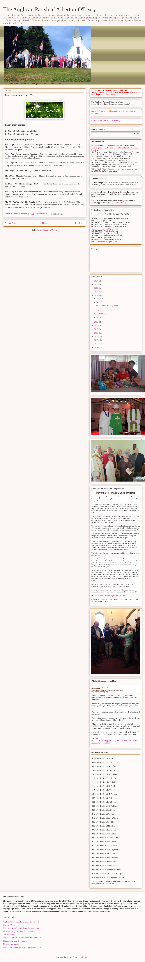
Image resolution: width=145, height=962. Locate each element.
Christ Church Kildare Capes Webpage (105, 121)
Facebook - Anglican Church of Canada (18, 931)
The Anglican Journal (11, 944)
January (100, 317)
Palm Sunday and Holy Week (20, 94)
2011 (96, 347)
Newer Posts (10, 223)
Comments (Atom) (50, 230)
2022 (96, 284)
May (98, 299)
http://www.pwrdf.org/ (118, 203)
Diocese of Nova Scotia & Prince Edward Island (21, 928)
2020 (96, 292)
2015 (96, 333)
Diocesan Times (9, 925)
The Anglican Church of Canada (15, 941)
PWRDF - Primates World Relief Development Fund (22, 938)
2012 (96, 344)
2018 (96, 322)
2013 (96, 340)
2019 (96, 295)
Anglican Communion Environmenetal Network (21, 922)
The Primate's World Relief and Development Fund (22, 947)
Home (45, 223)
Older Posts (79, 223)
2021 (96, 288)
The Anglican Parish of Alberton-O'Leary (49, 9)
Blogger (85, 957)
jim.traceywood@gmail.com (107, 229)
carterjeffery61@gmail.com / (107, 242)
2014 (96, 337)
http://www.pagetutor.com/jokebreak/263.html (110, 596)
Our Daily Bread (9, 935)
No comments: (42, 214)
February (100, 314)
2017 (96, 326)
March (99, 310)
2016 (96, 329)
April (99, 302)
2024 (96, 281)
